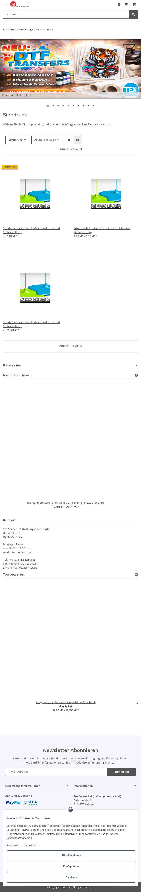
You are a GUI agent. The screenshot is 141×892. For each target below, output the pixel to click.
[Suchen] (66, 14)
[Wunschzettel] (126, 4)
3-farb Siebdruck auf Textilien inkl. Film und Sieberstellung (31, 324)
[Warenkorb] (134, 4)
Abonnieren (121, 772)
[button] (119, 4)
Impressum (13, 845)
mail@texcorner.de (25, 567)
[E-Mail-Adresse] (56, 772)
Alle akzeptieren (71, 855)
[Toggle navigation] (5, 2)
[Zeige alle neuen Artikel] (136, 375)
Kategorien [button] (12, 365)
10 (93, 106)
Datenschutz (31, 845)
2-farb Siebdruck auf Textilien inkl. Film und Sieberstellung (102, 230)
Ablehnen (71, 877)
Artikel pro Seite (45, 140)
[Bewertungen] (66, 706)
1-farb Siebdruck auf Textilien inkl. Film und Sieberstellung (31, 230)
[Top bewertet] (136, 574)
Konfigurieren (71, 866)
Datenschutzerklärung (80, 758)
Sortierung (16, 140)
